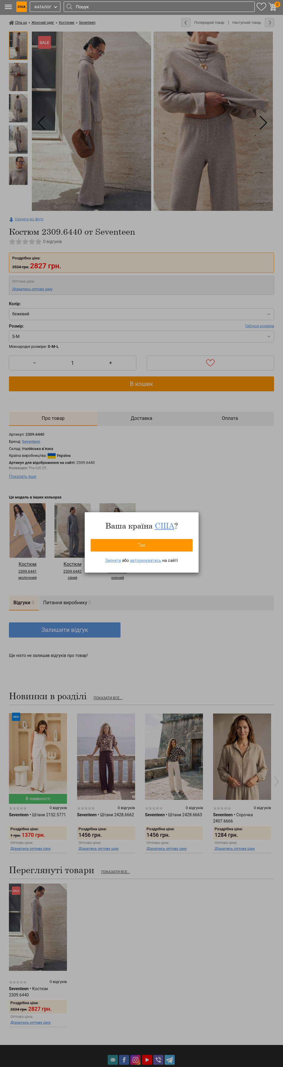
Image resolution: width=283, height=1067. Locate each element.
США (164, 525)
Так (142, 545)
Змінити (113, 560)
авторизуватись (145, 560)
